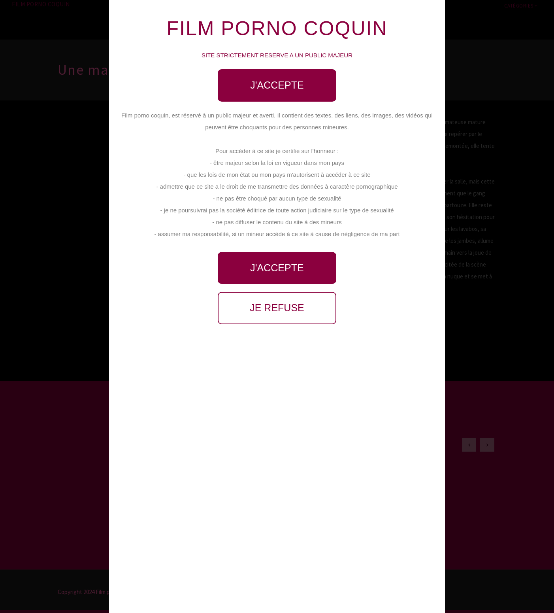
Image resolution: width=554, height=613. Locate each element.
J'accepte (276, 85)
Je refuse (277, 307)
